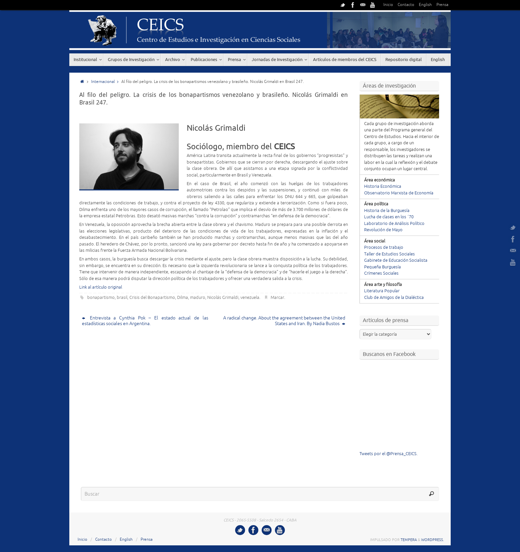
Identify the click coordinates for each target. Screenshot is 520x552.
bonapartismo (101, 297)
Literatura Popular (382, 291)
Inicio (388, 4)
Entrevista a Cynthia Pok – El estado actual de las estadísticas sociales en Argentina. (145, 320)
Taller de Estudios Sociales (389, 254)
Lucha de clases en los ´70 (389, 217)
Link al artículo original (100, 287)
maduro (197, 297)
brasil (122, 297)
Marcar (277, 297)
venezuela (249, 297)
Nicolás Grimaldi (222, 297)
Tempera (409, 539)
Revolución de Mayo (383, 230)
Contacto (406, 4)
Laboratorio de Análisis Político (394, 223)
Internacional (106, 81)
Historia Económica (382, 186)
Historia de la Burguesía (387, 210)
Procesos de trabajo (383, 247)
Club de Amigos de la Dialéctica (394, 297)
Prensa (442, 4)
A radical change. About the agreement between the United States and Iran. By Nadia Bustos (284, 320)
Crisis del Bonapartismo (152, 297)
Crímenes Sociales (381, 273)
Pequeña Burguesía (382, 267)
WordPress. (432, 539)
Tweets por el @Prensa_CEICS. (388, 453)
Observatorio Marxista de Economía (398, 193)
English (425, 4)
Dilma (182, 297)
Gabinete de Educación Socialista (395, 260)
